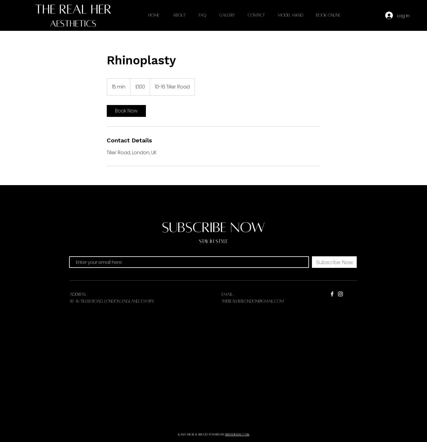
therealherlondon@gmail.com (253, 301)
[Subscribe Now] (334, 262)
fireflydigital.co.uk (237, 434)
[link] (126, 111)
